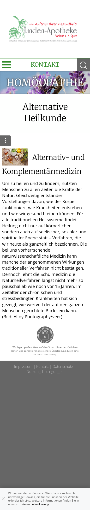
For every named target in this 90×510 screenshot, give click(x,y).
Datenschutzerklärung (34, 504)
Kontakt (45, 64)
